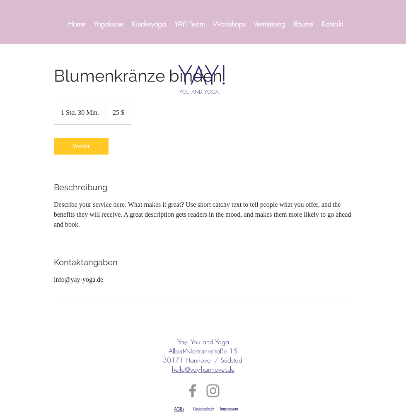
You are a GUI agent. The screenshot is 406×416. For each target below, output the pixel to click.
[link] (81, 146)
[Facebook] (192, 390)
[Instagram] (213, 390)
